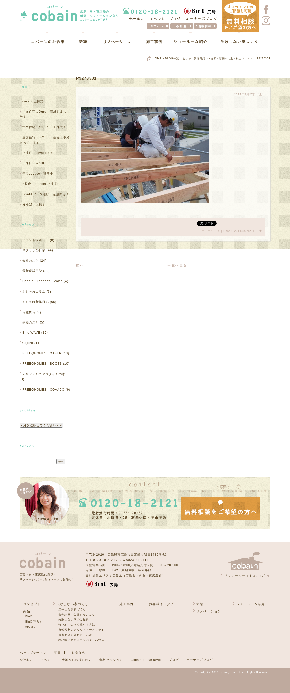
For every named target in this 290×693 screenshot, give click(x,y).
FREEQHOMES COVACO (43, 389)
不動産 (181, 26)
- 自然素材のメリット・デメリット (80, 629)
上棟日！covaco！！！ (39, 153)
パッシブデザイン (33, 653)
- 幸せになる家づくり (71, 609)
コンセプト (32, 604)
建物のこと (30, 322)
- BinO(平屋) (32, 621)
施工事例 (154, 41)
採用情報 (205, 26)
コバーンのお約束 (51, 41)
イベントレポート (35, 240)
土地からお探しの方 (77, 660)
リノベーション (117, 41)
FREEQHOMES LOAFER (42, 353)
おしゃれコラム (34, 291)
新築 (82, 41)
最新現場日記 (32, 271)
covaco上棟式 (32, 101)
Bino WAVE (31, 332)
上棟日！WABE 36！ (38, 163)
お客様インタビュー (165, 604)
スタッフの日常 (34, 250)
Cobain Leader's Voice (42, 281)
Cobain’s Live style (145, 660)
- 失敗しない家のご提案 (72, 619)
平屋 (57, 653)
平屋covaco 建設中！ (39, 173)
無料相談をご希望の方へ (220, 508)
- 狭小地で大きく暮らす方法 (75, 624)
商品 (26, 611)
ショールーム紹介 (191, 41)
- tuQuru (29, 626)
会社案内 (134, 18)
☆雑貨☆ (29, 312)
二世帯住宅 (77, 653)
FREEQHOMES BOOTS (42, 363)
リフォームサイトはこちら (245, 576)
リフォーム (158, 26)
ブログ (174, 18)
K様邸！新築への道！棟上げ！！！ (231, 58)
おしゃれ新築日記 (194, 58)
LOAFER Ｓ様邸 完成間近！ (45, 194)
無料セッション (111, 660)
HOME (157, 58)
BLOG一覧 (172, 58)
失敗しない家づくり (236, 41)
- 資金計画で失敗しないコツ (75, 614)
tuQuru (27, 343)
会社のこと (30, 260)
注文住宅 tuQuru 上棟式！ (44, 127)
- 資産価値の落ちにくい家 (74, 634)
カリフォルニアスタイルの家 (43, 374)
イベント (156, 18)
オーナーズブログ (200, 18)
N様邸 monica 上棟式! (40, 184)
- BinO (27, 616)
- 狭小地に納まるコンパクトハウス (80, 639)
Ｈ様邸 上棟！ (35, 204)
